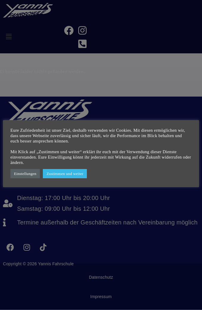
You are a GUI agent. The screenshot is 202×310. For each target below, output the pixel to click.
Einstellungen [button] (25, 173)
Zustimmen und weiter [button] (64, 173)
